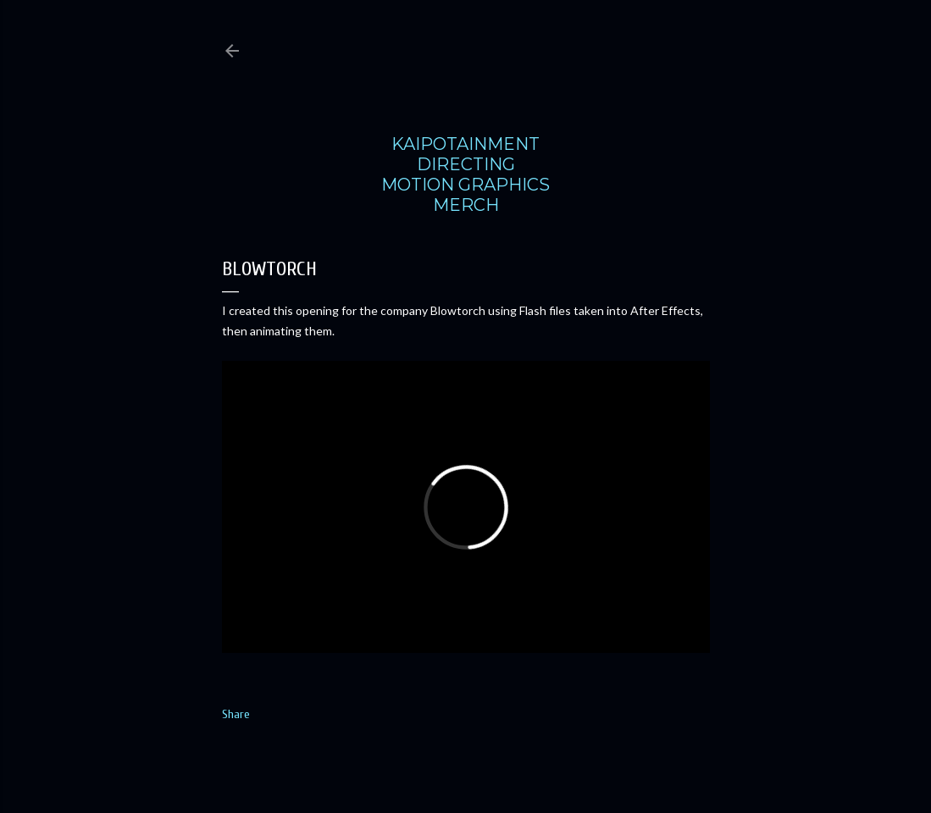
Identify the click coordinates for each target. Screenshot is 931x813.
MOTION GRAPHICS (465, 184)
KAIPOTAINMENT (465, 144)
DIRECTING (466, 164)
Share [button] (236, 714)
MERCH (466, 205)
